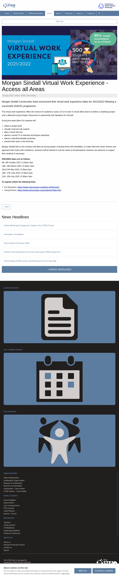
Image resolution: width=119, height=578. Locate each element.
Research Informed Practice (14, 545)
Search (6, 550)
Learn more (65, 573)
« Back (6, 207)
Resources (69, 13)
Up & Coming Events (11, 506)
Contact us (91, 13)
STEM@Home (9, 528)
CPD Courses (9, 508)
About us (80, 13)
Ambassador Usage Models (14, 480)
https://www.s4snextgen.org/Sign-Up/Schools (38, 187)
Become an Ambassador (13, 486)
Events (58, 13)
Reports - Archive (10, 514)
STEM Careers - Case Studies (15, 491)
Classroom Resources (12, 533)
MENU (59, 21)
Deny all (83, 571)
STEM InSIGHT (18, 13)
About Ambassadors (11, 478)
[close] (115, 563)
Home (7, 13)
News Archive (9, 503)
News (49, 13)
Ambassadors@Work (12, 531)
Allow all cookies (104, 571)
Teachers (7, 522)
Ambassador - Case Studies (14, 489)
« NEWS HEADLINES (59, 269)
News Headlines (10, 500)
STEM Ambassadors (35, 13)
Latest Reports (9, 511)
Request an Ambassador (13, 483)
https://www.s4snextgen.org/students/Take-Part (39, 190)
